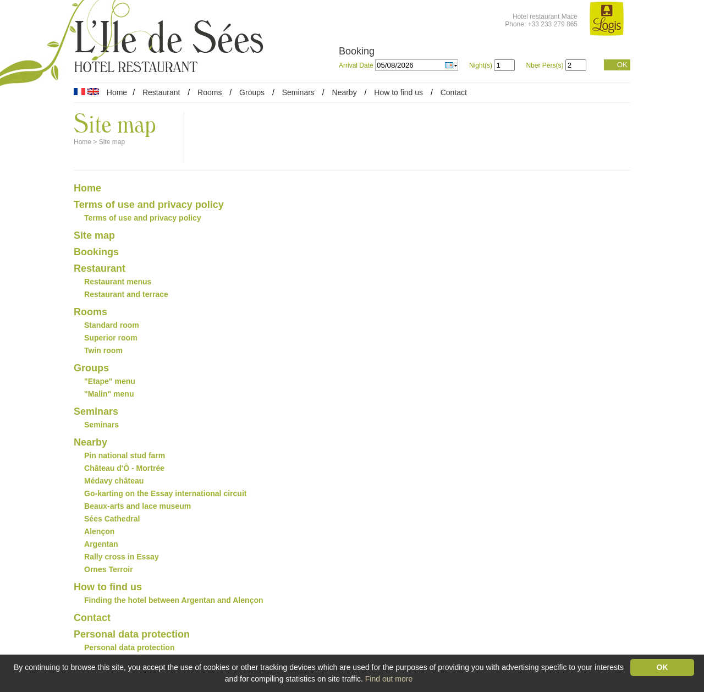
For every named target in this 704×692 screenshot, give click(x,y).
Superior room (111, 337)
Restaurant (161, 92)
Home (117, 92)
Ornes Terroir (108, 569)
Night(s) (480, 65)
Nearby (344, 92)
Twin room (103, 350)
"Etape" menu (109, 381)
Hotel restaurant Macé (545, 16)
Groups (252, 92)
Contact (454, 92)
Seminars (298, 92)
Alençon (99, 531)
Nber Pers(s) (544, 65)
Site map (112, 142)
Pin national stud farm (124, 455)
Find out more (389, 678)
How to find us (398, 92)
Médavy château (114, 480)
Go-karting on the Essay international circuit (165, 493)
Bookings (96, 251)
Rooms (209, 92)
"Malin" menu (109, 393)
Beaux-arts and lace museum (137, 506)
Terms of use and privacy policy (149, 204)
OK (622, 65)
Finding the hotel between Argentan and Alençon (173, 600)
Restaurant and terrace (126, 294)
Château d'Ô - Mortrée (124, 468)
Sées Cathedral (112, 518)
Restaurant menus (117, 281)
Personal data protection (132, 634)
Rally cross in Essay (121, 556)
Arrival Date (357, 65)
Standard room (111, 325)
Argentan (101, 544)
